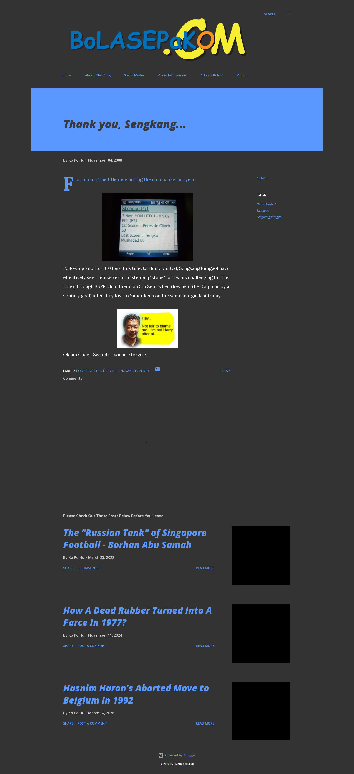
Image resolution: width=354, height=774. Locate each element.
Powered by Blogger (177, 755)
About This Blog (98, 75)
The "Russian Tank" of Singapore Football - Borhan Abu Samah (135, 538)
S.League (263, 210)
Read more (205, 568)
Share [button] (262, 178)
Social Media (134, 75)
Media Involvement (172, 75)
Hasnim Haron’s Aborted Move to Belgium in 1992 (136, 694)
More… (241, 75)
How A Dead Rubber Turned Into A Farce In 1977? (137, 616)
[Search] (270, 14)
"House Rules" (212, 75)
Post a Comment (92, 645)
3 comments (88, 568)
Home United (266, 204)
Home (67, 75)
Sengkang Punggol (269, 217)
